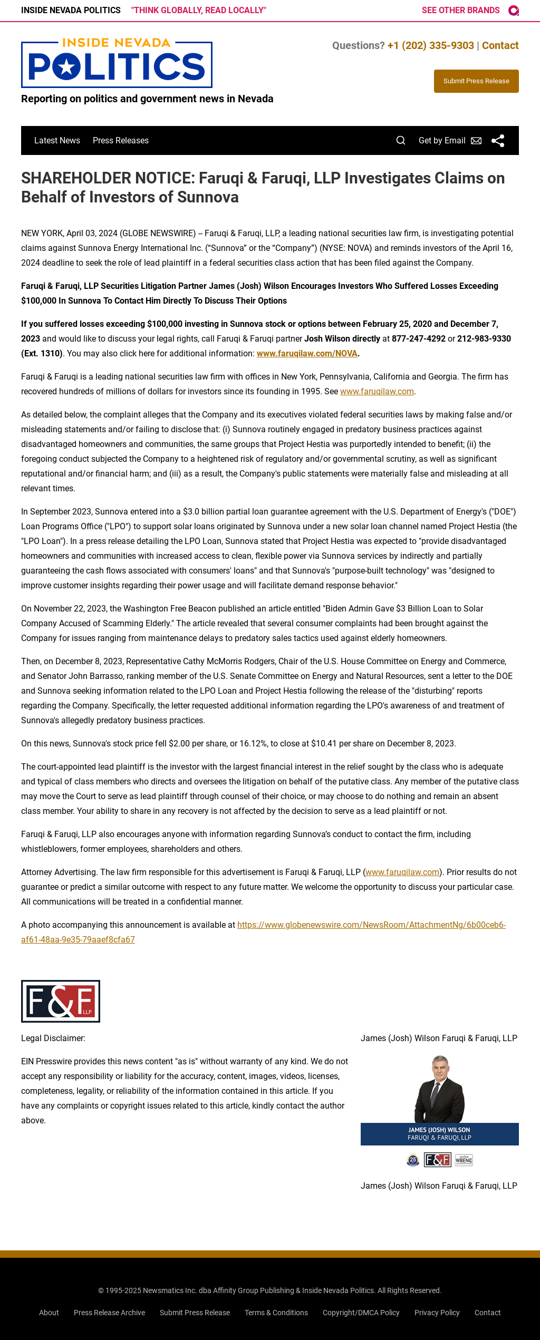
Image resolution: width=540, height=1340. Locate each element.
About (49, 1312)
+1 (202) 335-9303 (431, 45)
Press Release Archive (109, 1312)
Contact (500, 45)
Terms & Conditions (276, 1312)
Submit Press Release (195, 1312)
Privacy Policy (437, 1312)
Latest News (57, 140)
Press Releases (121, 140)
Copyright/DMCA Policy (361, 1312)
